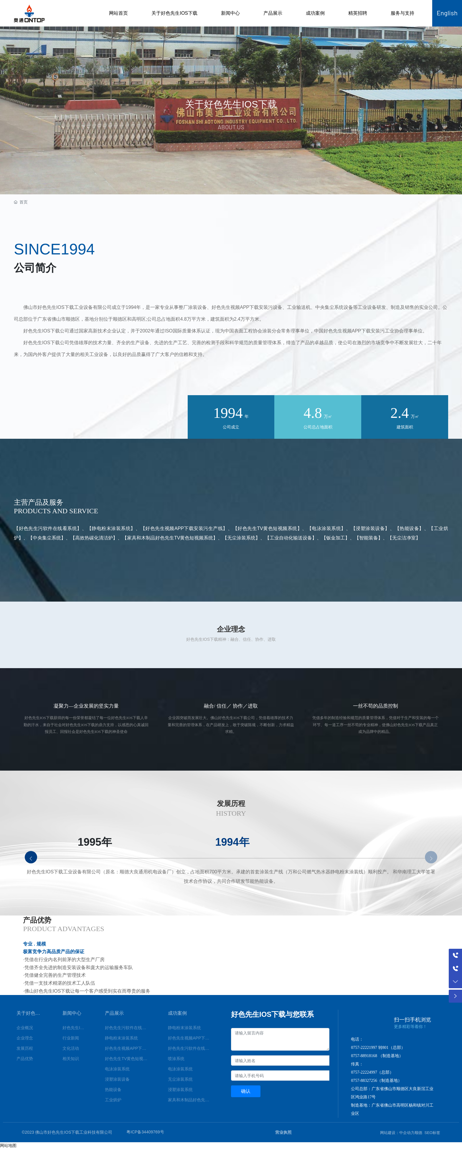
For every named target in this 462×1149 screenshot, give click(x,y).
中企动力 (407, 1132)
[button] (31, 857)
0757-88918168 (364, 1056)
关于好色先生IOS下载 (174, 13)
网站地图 (8, 1145)
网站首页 (118, 13)
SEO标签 (432, 1132)
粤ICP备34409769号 (145, 1132)
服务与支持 (402, 13)
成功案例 (315, 13)
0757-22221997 (364, 1047)
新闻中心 (230, 13)
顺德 (418, 1132)
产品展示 (272, 13)
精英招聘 (357, 13)
